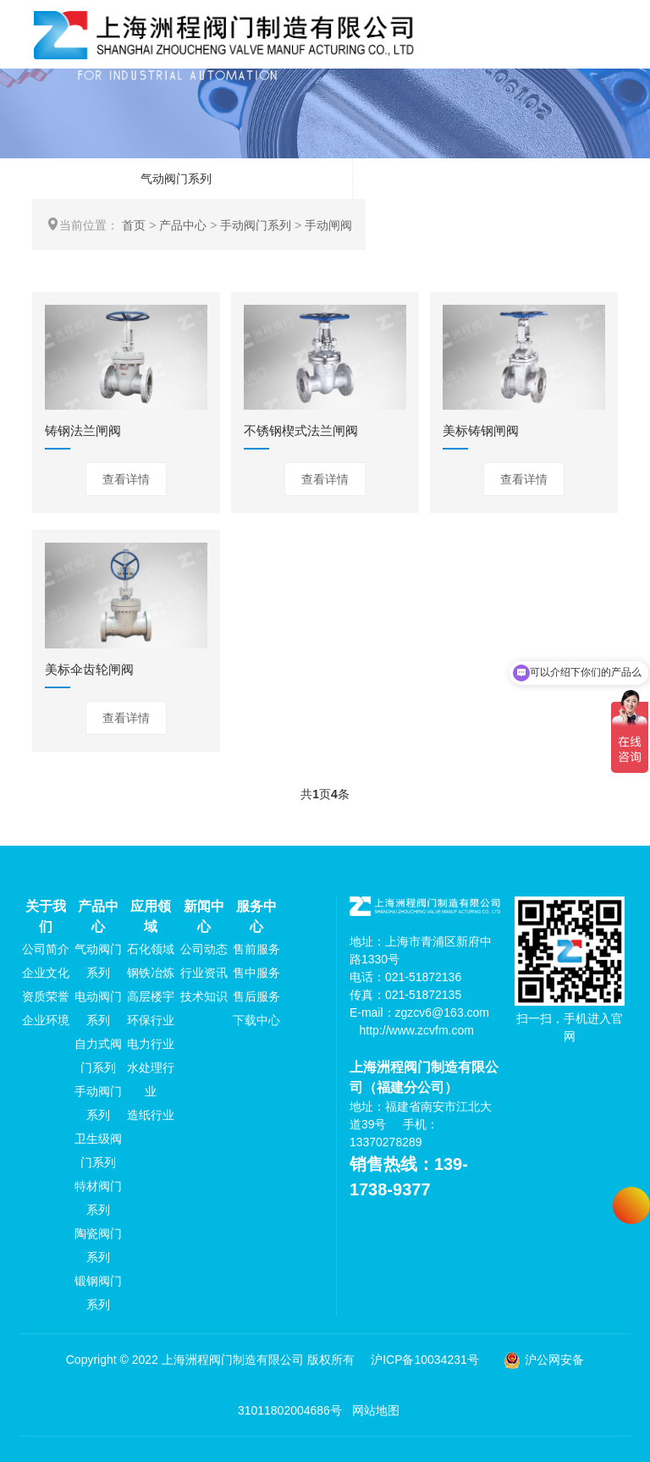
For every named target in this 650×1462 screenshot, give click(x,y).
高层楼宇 (150, 996)
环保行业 (150, 1020)
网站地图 (375, 1410)
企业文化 (45, 972)
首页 (134, 225)
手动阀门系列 (255, 225)
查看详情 (126, 479)
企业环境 (45, 1020)
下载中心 (256, 1020)
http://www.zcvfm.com (417, 1030)
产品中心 (183, 225)
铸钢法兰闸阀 (83, 430)
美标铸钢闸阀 (481, 430)
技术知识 (204, 996)
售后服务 (256, 996)
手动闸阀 (328, 225)
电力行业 (150, 1044)
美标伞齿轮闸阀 (89, 669)
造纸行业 (150, 1115)
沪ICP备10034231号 (425, 1359)
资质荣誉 (45, 996)
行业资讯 (204, 972)
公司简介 (45, 949)
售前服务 (256, 949)
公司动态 (204, 949)
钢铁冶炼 (150, 972)
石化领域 (150, 949)
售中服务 (256, 972)
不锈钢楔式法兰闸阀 (301, 430)
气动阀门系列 (176, 178)
